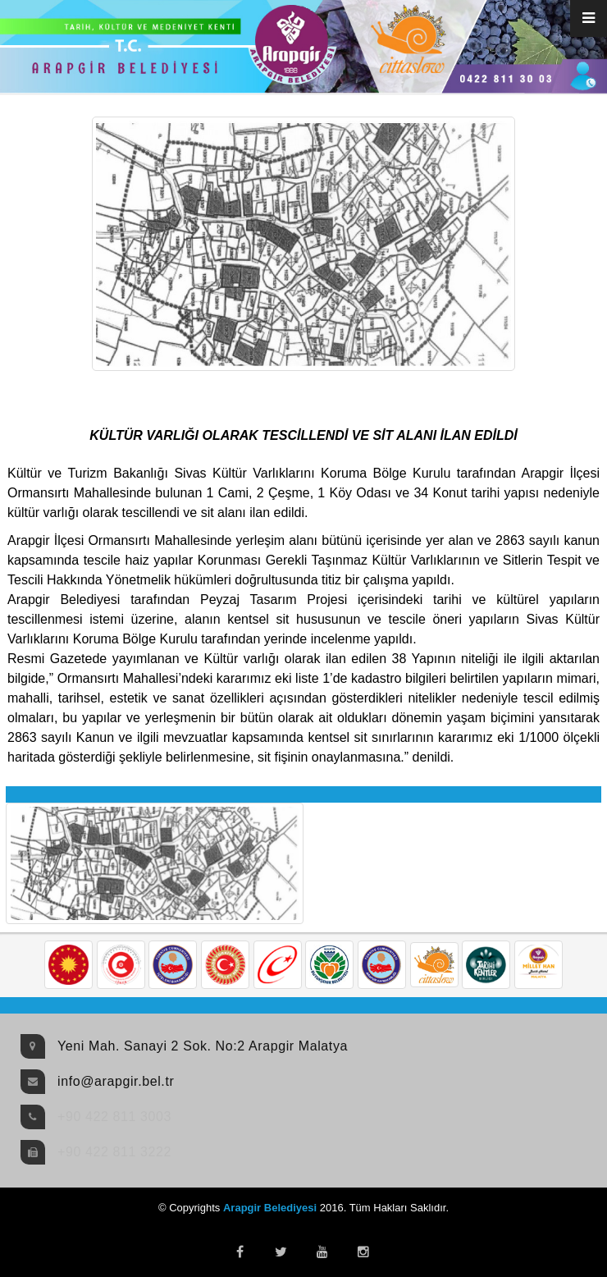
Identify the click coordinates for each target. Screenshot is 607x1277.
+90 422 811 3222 (114, 1152)
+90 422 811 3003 (114, 1117)
